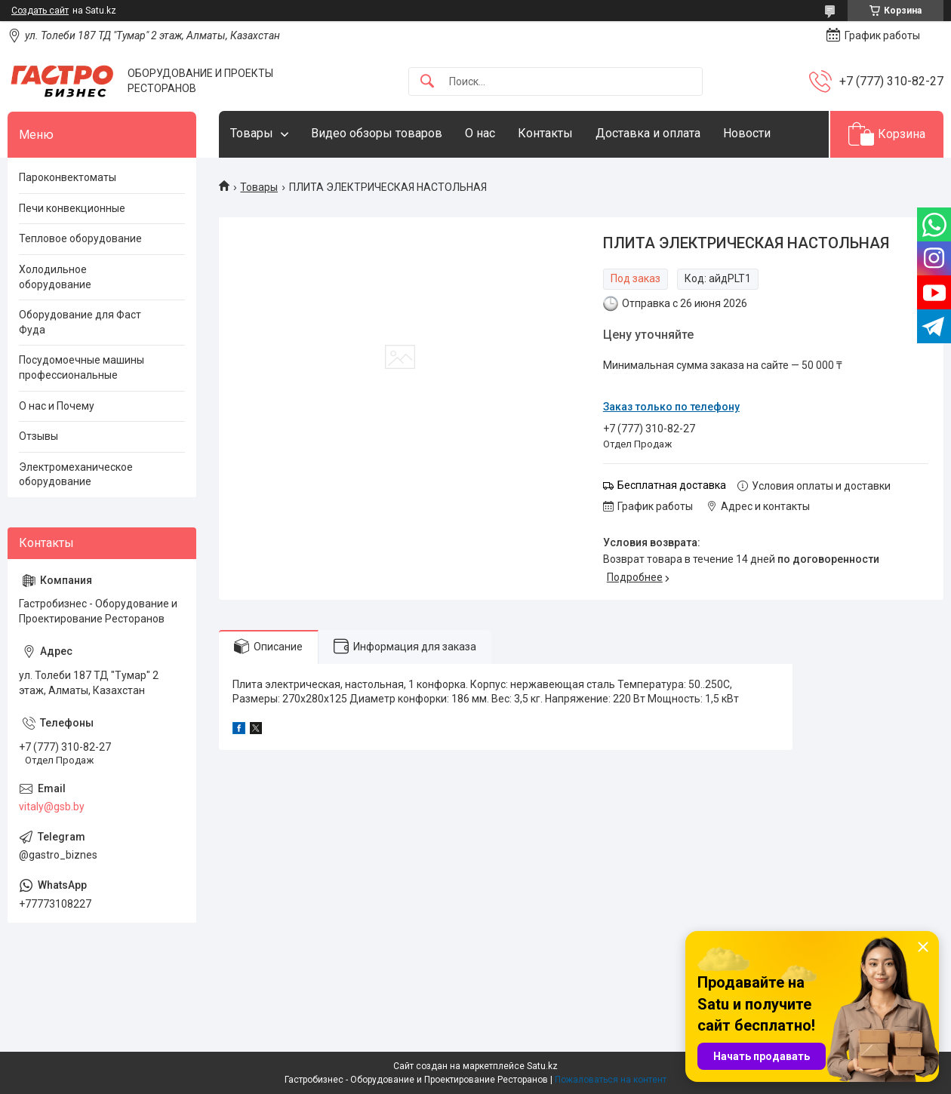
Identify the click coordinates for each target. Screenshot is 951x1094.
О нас (480, 133)
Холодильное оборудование (55, 276)
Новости (747, 133)
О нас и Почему (56, 406)
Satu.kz (542, 1066)
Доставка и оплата (648, 133)
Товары (251, 133)
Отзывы (38, 436)
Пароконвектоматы (67, 177)
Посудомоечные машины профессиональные (81, 367)
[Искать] (427, 82)
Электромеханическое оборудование (76, 474)
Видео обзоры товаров (376, 133)
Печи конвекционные (72, 208)
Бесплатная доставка (671, 485)
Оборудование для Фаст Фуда (80, 322)
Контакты (545, 133)
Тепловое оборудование (80, 238)
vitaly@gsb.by (52, 807)
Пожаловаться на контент (610, 1079)
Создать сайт (40, 10)
